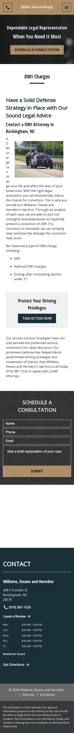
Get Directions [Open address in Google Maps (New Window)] (16, 664)
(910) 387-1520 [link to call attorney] (17, 607)
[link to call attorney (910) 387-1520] (7, 7)
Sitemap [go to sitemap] (28, 694)
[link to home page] (37, 7)
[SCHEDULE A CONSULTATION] (37, 50)
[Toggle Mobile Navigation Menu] (66, 7)
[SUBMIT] (37, 471)
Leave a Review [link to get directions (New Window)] (17, 616)
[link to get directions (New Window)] (37, 595)
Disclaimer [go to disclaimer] (47, 694)
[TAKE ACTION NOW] (37, 318)
